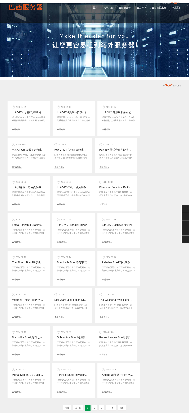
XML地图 (101, 400)
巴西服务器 (125, 7)
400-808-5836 (175, 3)
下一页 (111, 332)
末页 (122, 332)
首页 (95, 7)
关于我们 (108, 7)
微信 (185, 209)
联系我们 (176, 7)
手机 (185, 231)
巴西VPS (141, 7)
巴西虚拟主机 (159, 7)
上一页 (78, 332)
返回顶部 (185, 239)
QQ (185, 216)
